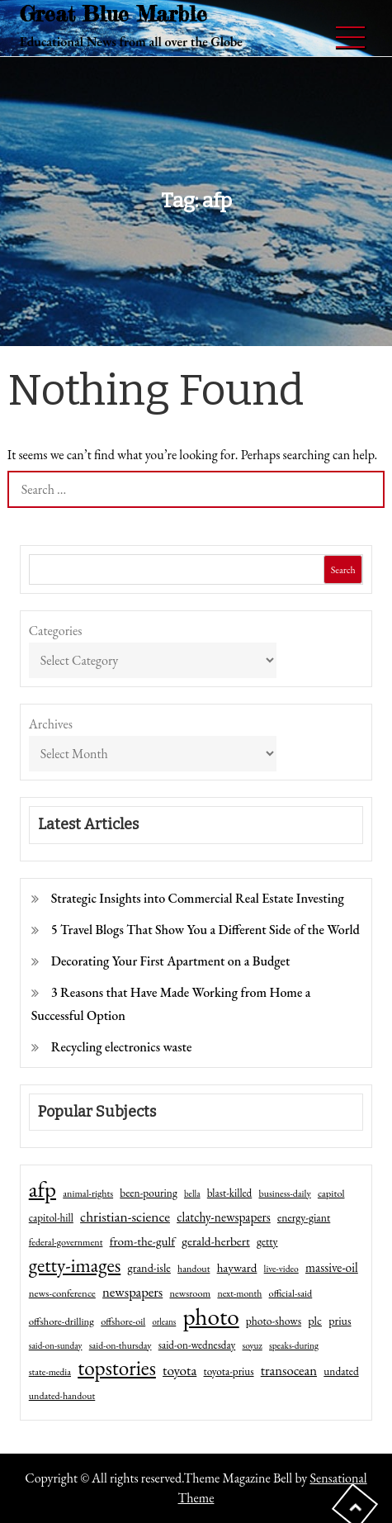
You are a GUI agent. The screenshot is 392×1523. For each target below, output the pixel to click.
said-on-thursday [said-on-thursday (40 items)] (120, 1345)
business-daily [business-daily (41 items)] (284, 1193)
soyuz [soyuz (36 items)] (252, 1345)
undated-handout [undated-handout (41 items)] (62, 1395)
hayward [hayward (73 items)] (237, 1267)
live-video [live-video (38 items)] (281, 1268)
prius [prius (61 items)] (339, 1320)
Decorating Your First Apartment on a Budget (170, 961)
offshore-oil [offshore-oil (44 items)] (123, 1321)
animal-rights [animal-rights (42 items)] (88, 1193)
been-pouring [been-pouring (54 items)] (148, 1192)
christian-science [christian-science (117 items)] (125, 1216)
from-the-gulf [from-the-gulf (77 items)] (142, 1241)
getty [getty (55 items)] (267, 1241)
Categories (56, 630)
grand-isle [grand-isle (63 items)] (148, 1267)
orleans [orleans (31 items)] (164, 1321)
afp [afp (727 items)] (42, 1189)
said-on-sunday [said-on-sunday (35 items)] (56, 1345)
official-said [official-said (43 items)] (291, 1293)
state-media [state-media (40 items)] (50, 1371)
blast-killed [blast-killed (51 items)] (229, 1193)
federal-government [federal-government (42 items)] (66, 1242)
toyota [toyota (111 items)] (179, 1370)
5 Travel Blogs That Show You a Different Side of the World (205, 929)
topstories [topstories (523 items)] (117, 1368)
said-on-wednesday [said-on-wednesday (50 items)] (197, 1345)
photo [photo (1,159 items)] (211, 1316)
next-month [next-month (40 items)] (239, 1293)
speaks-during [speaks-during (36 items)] (294, 1345)
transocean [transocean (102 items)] (289, 1370)
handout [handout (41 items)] (193, 1268)
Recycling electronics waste (121, 1047)
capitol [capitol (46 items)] (331, 1193)
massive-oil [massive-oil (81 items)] (331, 1267)
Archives (51, 724)
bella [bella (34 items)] (192, 1193)
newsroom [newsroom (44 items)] (189, 1293)
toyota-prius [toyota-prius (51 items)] (229, 1371)
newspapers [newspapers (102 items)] (132, 1292)
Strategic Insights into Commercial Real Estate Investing (197, 898)
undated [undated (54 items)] (341, 1371)
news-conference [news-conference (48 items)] (62, 1293)
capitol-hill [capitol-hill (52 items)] (51, 1218)
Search (343, 569)
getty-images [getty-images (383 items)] (75, 1265)
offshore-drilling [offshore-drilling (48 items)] (61, 1321)
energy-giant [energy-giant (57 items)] (303, 1217)
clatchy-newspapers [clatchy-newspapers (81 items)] (224, 1217)
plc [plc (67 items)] (315, 1320)
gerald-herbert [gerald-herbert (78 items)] (215, 1241)
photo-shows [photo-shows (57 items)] (273, 1320)
